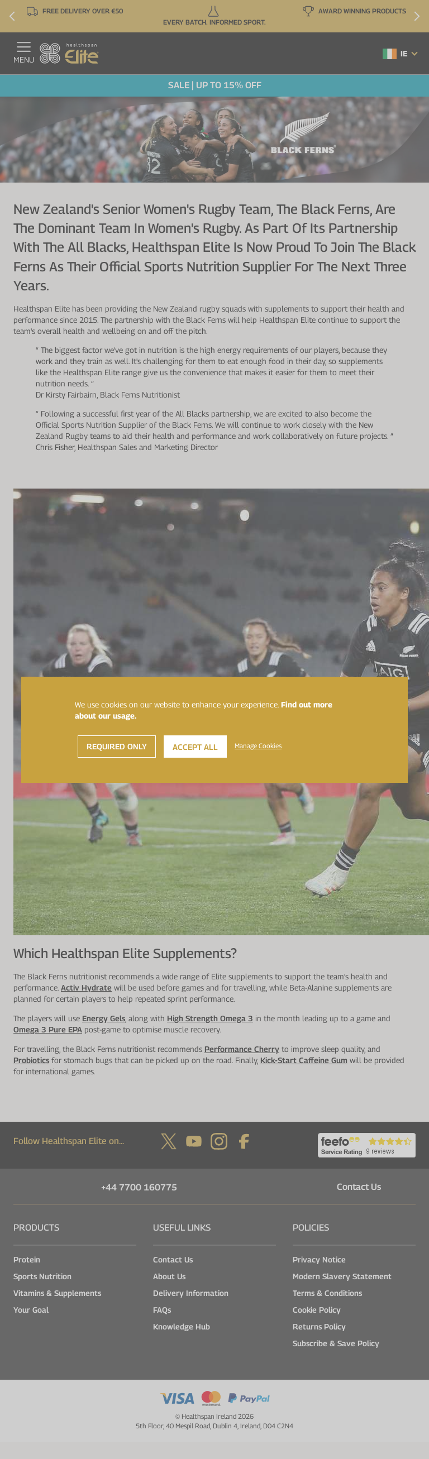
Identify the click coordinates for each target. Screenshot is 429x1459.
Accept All (195, 747)
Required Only (117, 746)
